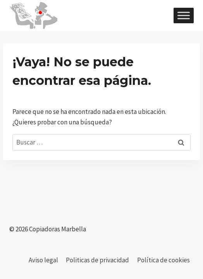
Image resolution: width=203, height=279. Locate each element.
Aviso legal (43, 260)
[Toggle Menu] (183, 15)
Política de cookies (163, 260)
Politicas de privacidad (97, 260)
